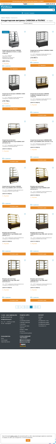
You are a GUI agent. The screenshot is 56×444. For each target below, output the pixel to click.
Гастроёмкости (42, 325)
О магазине (22, 324)
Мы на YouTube (25, 342)
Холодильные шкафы (43, 322)
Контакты (22, 331)
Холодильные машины (43, 324)
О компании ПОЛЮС (25, 320)
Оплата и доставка (24, 325)
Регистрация (4, 340)
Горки (39, 318)
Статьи (21, 318)
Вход (2, 338)
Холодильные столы (43, 320)
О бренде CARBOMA (25, 322)
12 (36, 307)
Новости (22, 317)
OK (28, 440)
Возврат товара (24, 329)
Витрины (40, 317)
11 (33, 307)
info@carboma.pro (7, 4)
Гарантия (22, 327)
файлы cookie (13, 436)
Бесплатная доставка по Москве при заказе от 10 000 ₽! (28, 1)
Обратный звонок (5, 341)
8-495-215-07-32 (50, 4)
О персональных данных (26, 333)
